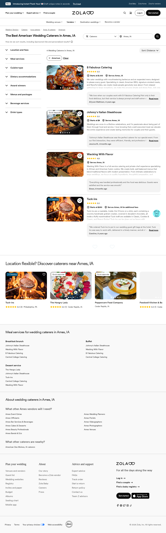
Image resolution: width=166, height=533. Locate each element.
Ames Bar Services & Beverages (19, 422)
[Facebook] (117, 506)
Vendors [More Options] (71, 22)
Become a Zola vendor (50, 475)
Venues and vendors (15, 471)
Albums (9, 496)
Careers (43, 487)
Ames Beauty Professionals (17, 429)
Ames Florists (89, 418)
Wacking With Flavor (14, 349)
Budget (8, 492)
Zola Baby (132, 4)
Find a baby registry (128, 486)
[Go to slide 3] (65, 88)
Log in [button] (140, 13)
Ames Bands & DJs (13, 433)
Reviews (43, 479)
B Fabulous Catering (14, 353)
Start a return (78, 483)
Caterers (24, 30)
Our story (43, 471)
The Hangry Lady (12, 370)
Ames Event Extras (13, 414)
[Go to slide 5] (69, 88)
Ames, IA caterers (49, 30)
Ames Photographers (93, 426)
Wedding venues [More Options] (54, 22)
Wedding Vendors (11, 30)
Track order (77, 479)
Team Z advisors (80, 496)
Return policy (78, 487)
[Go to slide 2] (63, 88)
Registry (9, 483)
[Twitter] (124, 506)
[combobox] (136, 36)
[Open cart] (131, 13)
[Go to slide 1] (61, 88)
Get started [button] (153, 13)
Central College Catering (16, 357)
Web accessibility (55, 525)
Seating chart (11, 500)
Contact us (77, 492)
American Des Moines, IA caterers (20, 447)
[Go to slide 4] (67, 88)
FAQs (74, 475)
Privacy (8, 525)
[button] (115, 36)
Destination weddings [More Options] (90, 22)
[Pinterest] (121, 506)
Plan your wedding (14, 13)
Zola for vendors (155, 4)
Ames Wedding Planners (94, 414)
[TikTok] (131, 506)
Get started (124, 496)
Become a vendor (112, 22)
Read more (153, 99)
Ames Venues (90, 429)
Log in (121, 478)
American (61, 30)
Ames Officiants (12, 418)
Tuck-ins (9, 377)
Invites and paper (13, 487)
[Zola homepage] (83, 13)
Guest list (10, 475)
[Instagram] (127, 506)
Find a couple (49, 13)
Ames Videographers (93, 422)
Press (41, 492)
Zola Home (142, 4)
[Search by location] (136, 36)
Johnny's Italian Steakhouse (17, 345)
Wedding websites (14, 479)
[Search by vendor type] (101, 36)
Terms (16, 525)
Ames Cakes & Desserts (15, 426)
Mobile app (10, 504)
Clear (66, 58)
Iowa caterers (35, 30)
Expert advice (34, 13)
